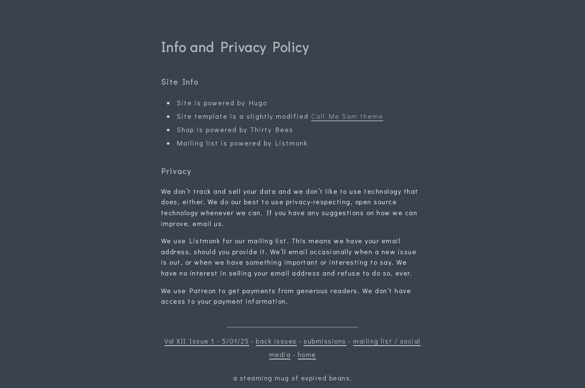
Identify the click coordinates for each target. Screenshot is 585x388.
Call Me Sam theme (347, 116)
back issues (276, 340)
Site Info (180, 81)
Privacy (176, 171)
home (307, 354)
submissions (325, 340)
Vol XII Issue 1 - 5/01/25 (206, 340)
